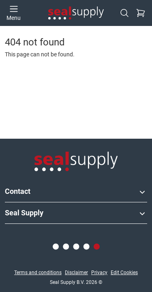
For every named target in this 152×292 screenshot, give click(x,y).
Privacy (99, 272)
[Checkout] (141, 13)
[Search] (124, 13)
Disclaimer (76, 272)
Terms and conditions (38, 272)
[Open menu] (13, 13)
